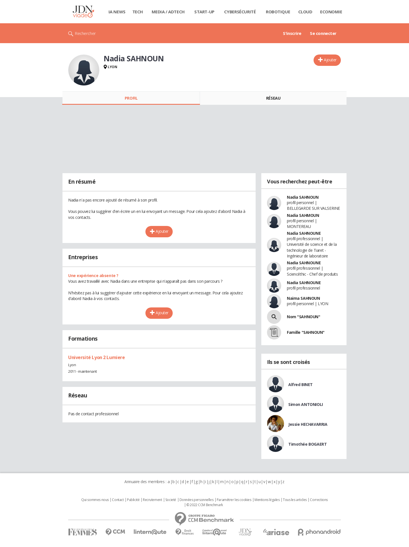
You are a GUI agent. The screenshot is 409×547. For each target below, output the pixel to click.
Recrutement (152, 500)
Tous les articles (295, 500)
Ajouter (330, 59)
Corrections (318, 500)
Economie (331, 11)
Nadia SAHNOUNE (304, 233)
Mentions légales (266, 500)
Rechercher (85, 33)
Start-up (204, 11)
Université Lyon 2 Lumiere (96, 357)
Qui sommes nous (95, 500)
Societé (170, 500)
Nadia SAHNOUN (303, 197)
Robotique (278, 11)
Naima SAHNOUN (303, 298)
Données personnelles (197, 500)
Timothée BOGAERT (307, 444)
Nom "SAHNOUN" (303, 316)
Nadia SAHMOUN (303, 215)
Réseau (273, 98)
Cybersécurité (240, 11)
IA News (117, 11)
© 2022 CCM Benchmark (204, 505)
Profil (131, 98)
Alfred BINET (300, 384)
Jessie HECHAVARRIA (307, 424)
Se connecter (323, 33)
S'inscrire (292, 33)
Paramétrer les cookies (234, 500)
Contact (118, 500)
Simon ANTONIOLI (305, 404)
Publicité (133, 500)
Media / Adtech (168, 11)
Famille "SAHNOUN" (306, 332)
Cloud (305, 11)
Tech (137, 11)
